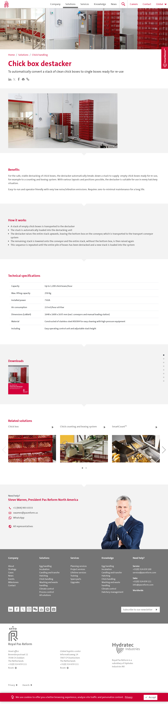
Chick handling (46, 579)
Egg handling (45, 566)
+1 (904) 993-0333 (23, 507)
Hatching (43, 575)
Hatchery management (112, 592)
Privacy (11, 685)
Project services (77, 569)
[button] (24, 79)
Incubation (44, 569)
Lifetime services (78, 572)
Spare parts (75, 579)
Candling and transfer (49, 572)
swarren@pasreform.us (25, 512)
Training (74, 575)
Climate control (46, 588)
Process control (46, 592)
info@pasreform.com (143, 584)
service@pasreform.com (144, 572)
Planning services (78, 566)
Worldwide (138, 590)
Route (11, 667)
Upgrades (75, 582)
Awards (26, 685)
